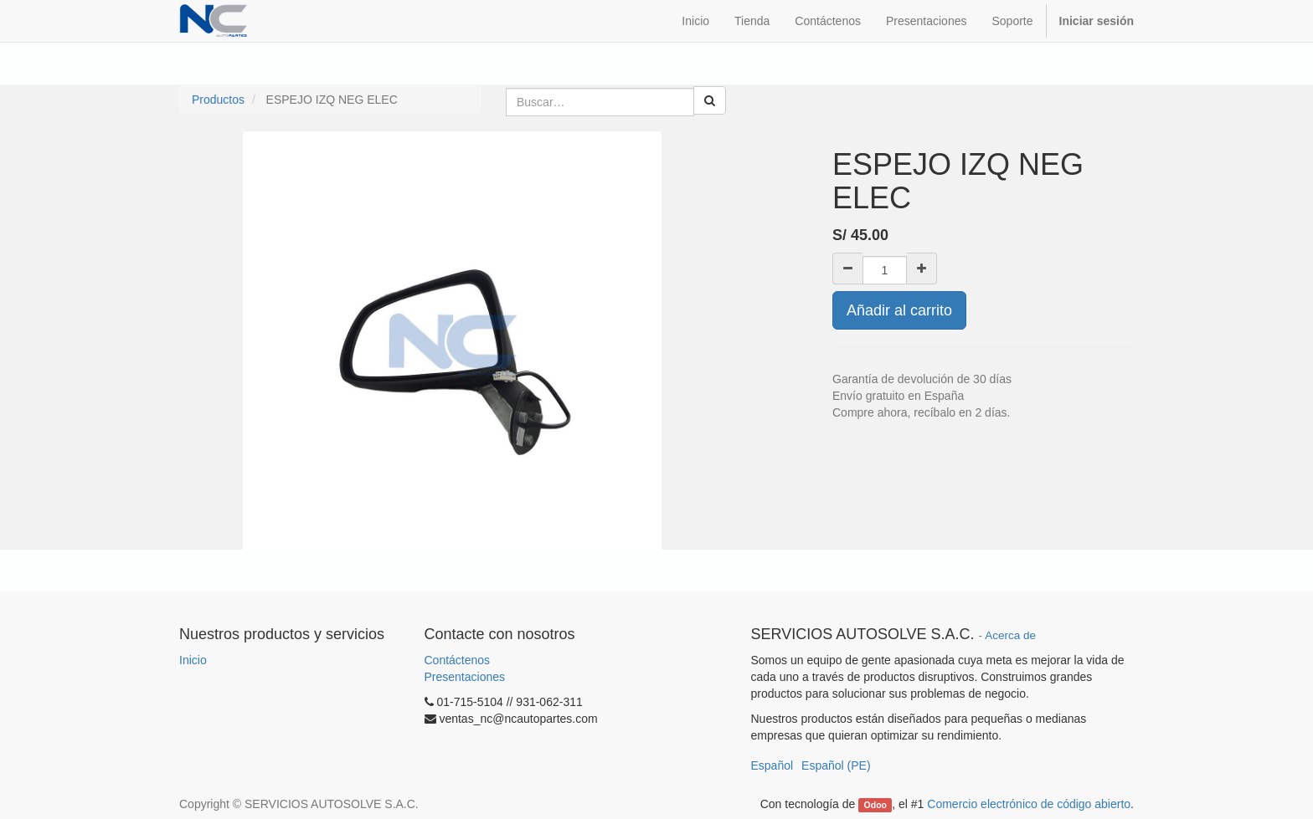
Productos (218, 99)
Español (772, 765)
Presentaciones (465, 676)
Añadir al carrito (899, 310)
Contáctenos (458, 660)
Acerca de (1010, 635)
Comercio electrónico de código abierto (1028, 804)
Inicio (193, 660)
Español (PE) (835, 765)
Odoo (875, 805)
